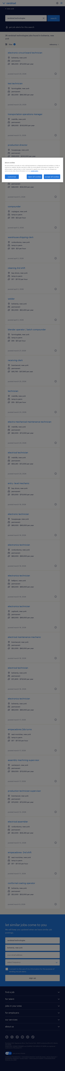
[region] (32, 169)
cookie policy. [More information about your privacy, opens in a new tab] (34, 171)
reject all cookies (34, 177)
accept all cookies (52, 177)
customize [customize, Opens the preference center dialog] (12, 177)
